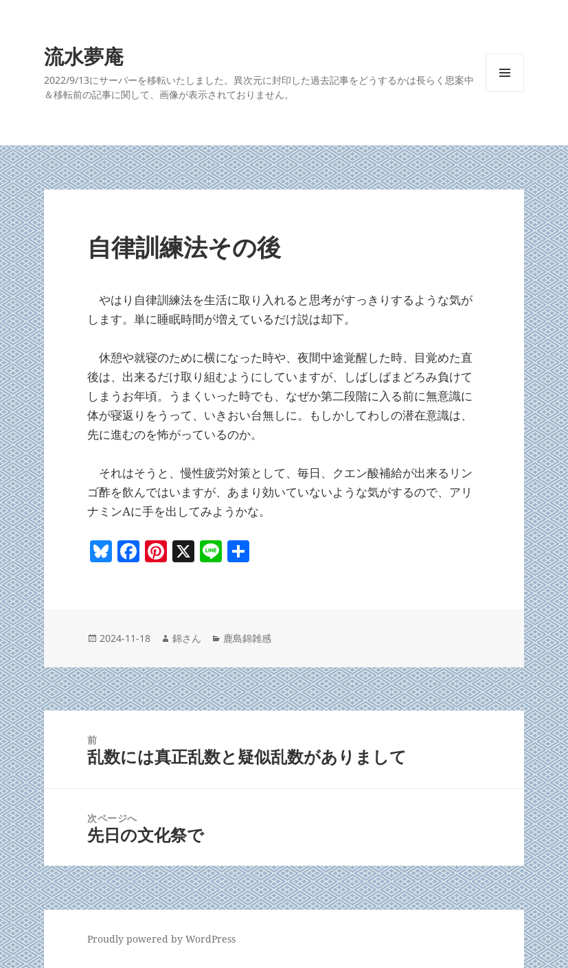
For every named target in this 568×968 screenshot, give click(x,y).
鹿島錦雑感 (247, 638)
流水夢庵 (84, 56)
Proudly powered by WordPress (161, 938)
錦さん (186, 638)
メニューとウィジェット (504, 91)
